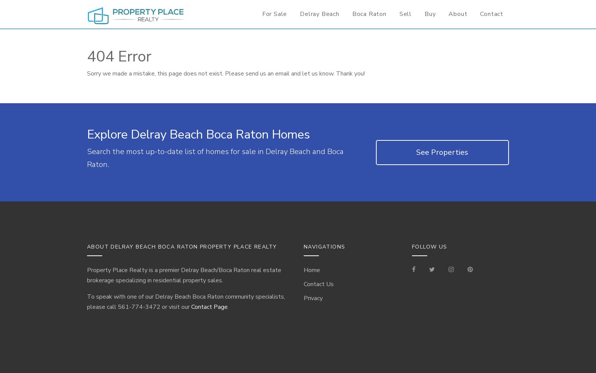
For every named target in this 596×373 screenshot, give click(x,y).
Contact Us (319, 284)
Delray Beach (319, 14)
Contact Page (209, 307)
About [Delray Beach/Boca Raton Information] (458, 14)
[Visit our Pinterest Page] (470, 270)
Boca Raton (369, 14)
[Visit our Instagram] (451, 270)
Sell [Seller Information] (405, 14)
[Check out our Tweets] (432, 270)
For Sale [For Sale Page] (274, 14)
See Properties (442, 152)
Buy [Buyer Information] (430, 14)
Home (312, 270)
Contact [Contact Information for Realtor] (491, 14)
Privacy (313, 298)
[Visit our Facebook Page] (417, 270)
